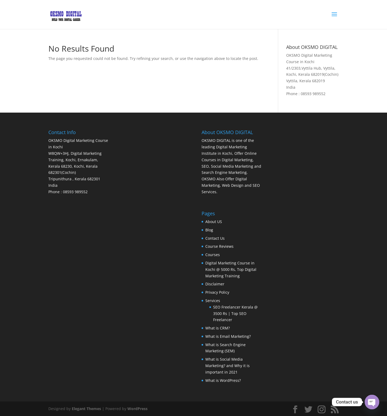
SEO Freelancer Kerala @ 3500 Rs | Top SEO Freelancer (235, 313)
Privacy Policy (217, 292)
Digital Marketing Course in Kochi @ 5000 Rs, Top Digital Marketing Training (230, 269)
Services (212, 300)
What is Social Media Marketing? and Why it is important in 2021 (227, 366)
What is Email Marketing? (228, 336)
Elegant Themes (86, 408)
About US (213, 221)
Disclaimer (214, 283)
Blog (209, 229)
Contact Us (215, 238)
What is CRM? (217, 328)
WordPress (137, 408)
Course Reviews (219, 246)
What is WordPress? (223, 380)
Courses (212, 254)
